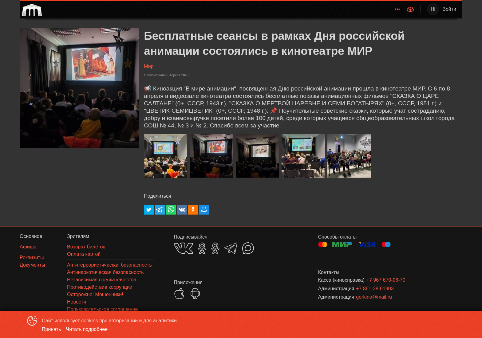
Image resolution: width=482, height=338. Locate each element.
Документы (386, 9)
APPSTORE (179, 293)
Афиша (279, 9)
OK (202, 248)
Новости (304, 9)
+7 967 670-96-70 (385, 280)
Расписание (249, 9)
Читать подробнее (87, 329)
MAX (248, 248)
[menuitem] (250, 9)
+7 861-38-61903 (374, 288)
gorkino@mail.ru (374, 297)
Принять (51, 329)
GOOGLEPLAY (195, 293)
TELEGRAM (230, 248)
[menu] (223, 9)
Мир (148, 66)
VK (183, 248)
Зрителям (333, 9)
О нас (360, 9)
